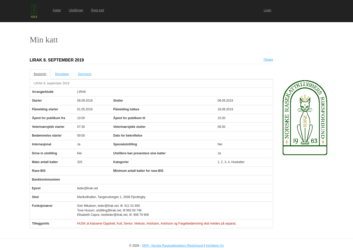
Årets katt (97, 10)
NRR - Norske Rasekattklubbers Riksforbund (172, 245)
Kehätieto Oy (215, 245)
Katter (57, 10)
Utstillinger (76, 10)
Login (267, 10)
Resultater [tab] (62, 74)
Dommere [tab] (84, 74)
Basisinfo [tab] (40, 74)
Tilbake (268, 59)
